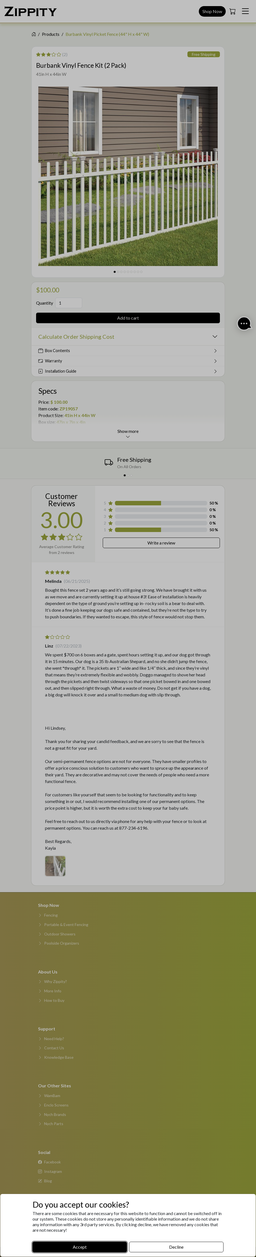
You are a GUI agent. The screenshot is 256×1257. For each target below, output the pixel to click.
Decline (176, 1247)
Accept (80, 1247)
